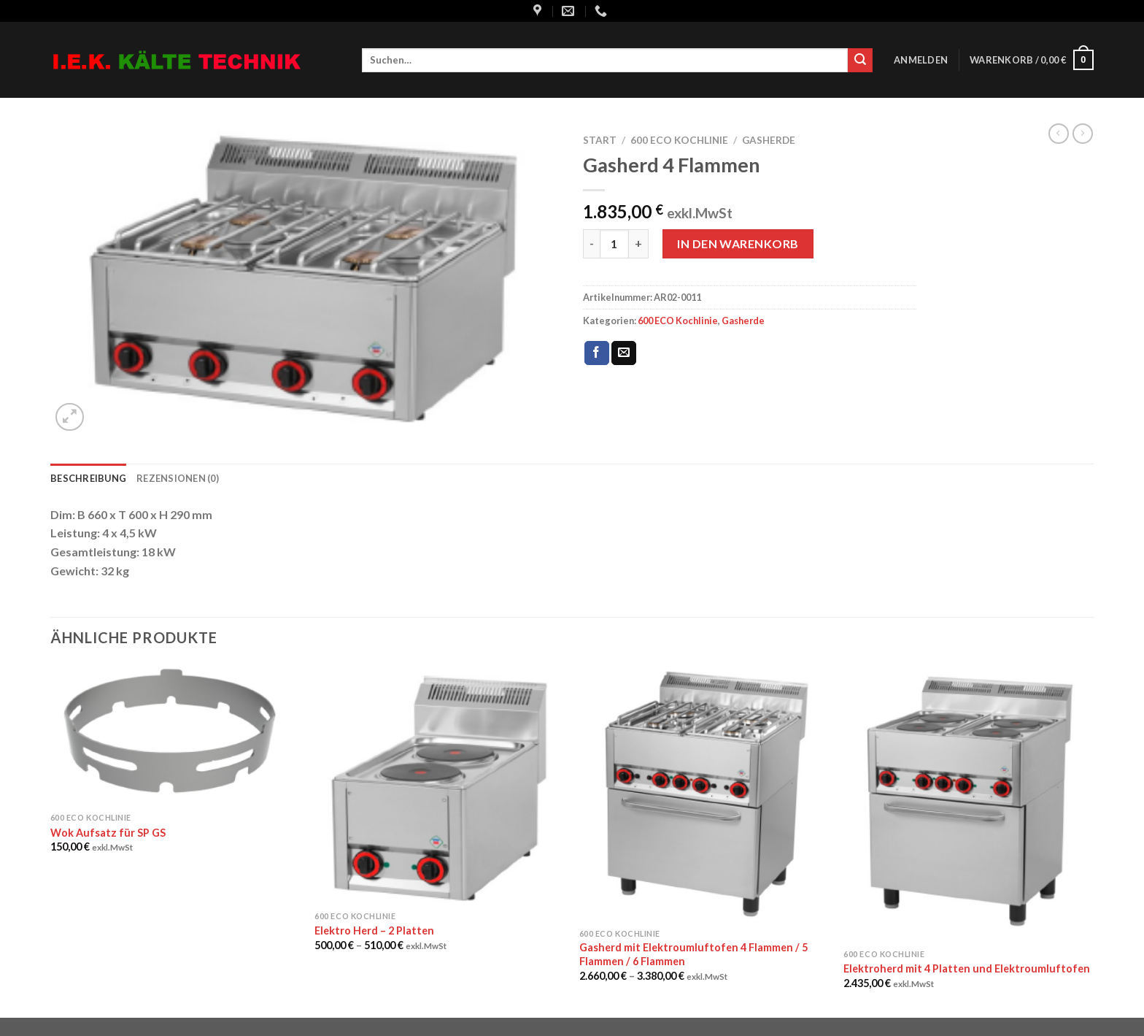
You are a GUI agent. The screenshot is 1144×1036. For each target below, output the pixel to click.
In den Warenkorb (738, 243)
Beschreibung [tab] (88, 478)
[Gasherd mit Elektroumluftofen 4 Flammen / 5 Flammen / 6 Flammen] (704, 792)
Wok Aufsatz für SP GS (108, 832)
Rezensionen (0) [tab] (177, 478)
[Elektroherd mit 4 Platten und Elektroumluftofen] (968, 803)
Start (600, 140)
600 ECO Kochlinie (679, 140)
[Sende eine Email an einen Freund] (623, 353)
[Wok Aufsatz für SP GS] (175, 734)
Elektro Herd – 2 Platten (374, 930)
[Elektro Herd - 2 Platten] (439, 784)
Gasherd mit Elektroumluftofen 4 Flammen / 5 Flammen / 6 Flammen (693, 954)
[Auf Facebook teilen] (596, 353)
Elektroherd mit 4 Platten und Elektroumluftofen (966, 968)
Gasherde (768, 140)
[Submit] (860, 60)
